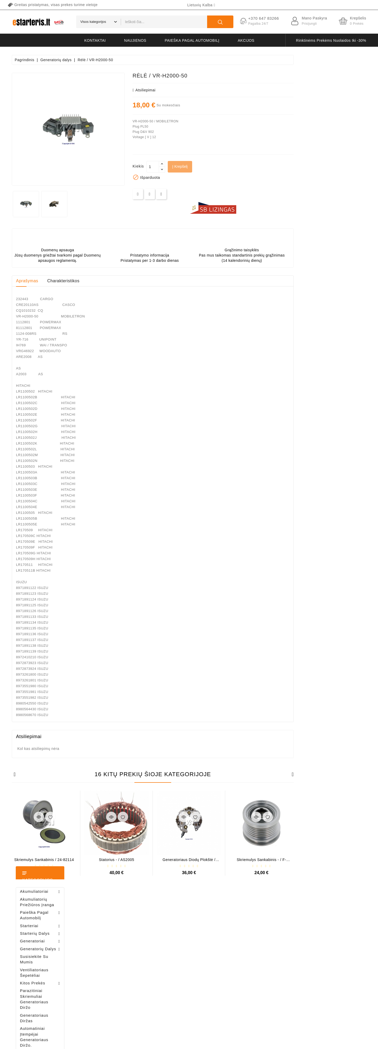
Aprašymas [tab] (99, 281)
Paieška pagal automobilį (192, 40)
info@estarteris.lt (35, 939)
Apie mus (246, 947)
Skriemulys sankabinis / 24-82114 (116, 860)
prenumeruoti (340, 1000)
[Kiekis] (225, 167)
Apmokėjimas (250, 956)
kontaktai (95, 40)
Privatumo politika (253, 928)
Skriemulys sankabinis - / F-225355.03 (334, 862)
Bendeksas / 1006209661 (49, 385)
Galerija (245, 965)
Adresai (108, 956)
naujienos (135, 40)
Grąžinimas (248, 974)
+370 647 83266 (34, 930)
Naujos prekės (174, 928)
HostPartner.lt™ (77, 1042)
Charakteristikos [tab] (136, 281)
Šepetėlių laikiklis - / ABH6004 (55, 357)
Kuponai (109, 965)
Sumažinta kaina (176, 919)
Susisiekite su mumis (256, 983)
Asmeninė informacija (120, 919)
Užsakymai (111, 938)
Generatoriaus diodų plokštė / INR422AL (261, 862)
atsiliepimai (216, 90)
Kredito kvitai (113, 947)
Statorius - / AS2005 (189, 860)
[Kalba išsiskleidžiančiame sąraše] (201, 5)
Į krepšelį (252, 166)
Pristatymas (248, 919)
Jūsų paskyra (119, 908)
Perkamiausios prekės (181, 938)
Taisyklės (246, 938)
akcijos (246, 40)
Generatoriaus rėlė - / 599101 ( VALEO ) (44, 528)
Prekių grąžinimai (116, 928)
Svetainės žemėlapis (256, 993)
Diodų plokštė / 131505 (51, 413)
